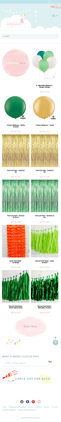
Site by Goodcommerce (27, 410)
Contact (38, 407)
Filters (30, 36)
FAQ (4, 407)
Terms (46, 407)
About (30, 407)
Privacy (55, 407)
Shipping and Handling (17, 407)
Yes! (51, 363)
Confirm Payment (9, 410)
